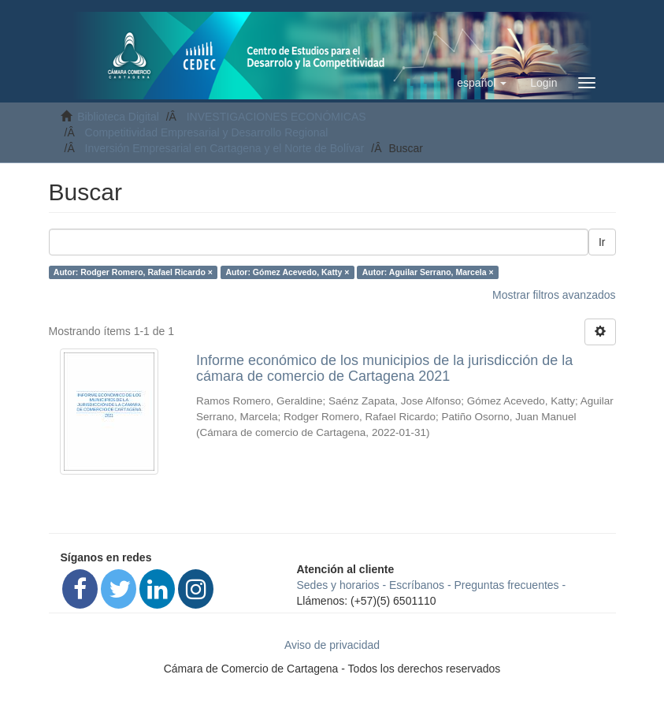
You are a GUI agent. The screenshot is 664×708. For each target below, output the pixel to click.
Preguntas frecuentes (506, 585)
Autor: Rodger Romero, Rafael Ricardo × (133, 272)
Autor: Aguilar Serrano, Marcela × (428, 272)
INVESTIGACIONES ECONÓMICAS (276, 116)
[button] (481, 82)
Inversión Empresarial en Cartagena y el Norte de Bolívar (225, 148)
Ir (602, 242)
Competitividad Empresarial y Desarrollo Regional (206, 132)
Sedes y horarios (338, 585)
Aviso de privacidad (332, 645)
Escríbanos (416, 585)
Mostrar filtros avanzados (553, 295)
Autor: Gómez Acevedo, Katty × (287, 272)
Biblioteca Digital (118, 116)
